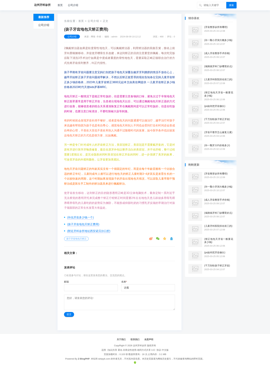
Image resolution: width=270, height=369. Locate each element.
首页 (60, 5)
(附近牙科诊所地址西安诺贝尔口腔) (88, 231)
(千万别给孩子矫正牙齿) (217, 119)
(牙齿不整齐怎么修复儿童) (218, 132)
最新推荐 (43, 17)
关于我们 (121, 339)
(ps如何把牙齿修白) (214, 106)
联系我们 (135, 339)
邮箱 (66, 281)
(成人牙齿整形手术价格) (217, 53)
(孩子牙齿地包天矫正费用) (83, 224)
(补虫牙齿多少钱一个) (80, 217)
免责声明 (148, 339)
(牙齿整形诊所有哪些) (215, 27)
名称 (124, 281)
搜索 (231, 5)
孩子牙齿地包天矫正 (76, 238)
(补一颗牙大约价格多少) (217, 145)
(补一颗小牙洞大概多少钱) (218, 40)
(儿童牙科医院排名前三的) (218, 79)
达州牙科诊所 (139, 345)
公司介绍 (73, 5)
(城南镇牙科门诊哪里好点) (218, 66)
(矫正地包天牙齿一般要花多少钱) (218, 94)
